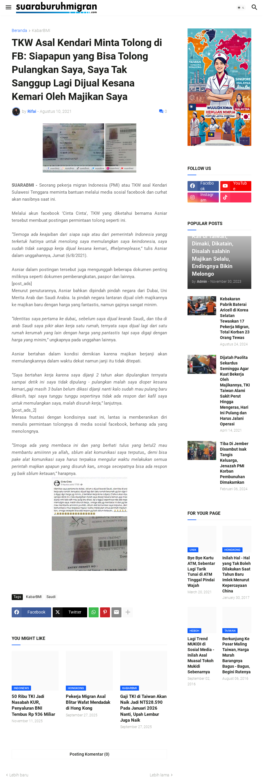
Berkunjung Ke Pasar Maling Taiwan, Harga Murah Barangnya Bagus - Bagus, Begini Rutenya (236, 655)
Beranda (19, 30)
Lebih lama (159, 775)
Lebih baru (18, 775)
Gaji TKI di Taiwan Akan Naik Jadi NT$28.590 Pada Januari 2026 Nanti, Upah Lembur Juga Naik (143, 708)
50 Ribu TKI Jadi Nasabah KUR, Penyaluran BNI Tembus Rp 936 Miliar (33, 705)
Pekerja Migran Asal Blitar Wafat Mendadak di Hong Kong (88, 702)
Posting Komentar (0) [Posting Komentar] (89, 754)
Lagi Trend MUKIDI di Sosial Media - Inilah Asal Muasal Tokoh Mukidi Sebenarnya (201, 655)
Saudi (51, 597)
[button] (8, 8)
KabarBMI (41, 30)
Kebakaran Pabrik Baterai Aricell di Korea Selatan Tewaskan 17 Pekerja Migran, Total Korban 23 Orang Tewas (235, 318)
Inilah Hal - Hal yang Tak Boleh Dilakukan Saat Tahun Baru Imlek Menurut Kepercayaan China (236, 574)
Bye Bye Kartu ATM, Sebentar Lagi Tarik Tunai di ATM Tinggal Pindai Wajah (201, 572)
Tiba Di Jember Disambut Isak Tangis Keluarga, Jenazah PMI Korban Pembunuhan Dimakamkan (234, 463)
